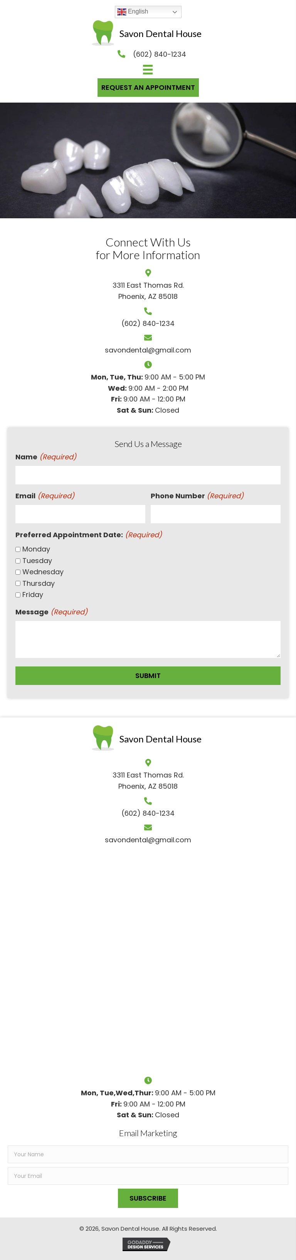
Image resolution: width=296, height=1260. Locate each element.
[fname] (148, 1154)
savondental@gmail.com (148, 350)
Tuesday (37, 560)
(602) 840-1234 (148, 323)
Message (51, 612)
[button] (148, 1198)
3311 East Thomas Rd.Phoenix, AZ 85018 (148, 780)
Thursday (38, 583)
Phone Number (197, 496)
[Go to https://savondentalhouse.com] (146, 33)
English (132, 12)
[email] (148, 1176)
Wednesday (43, 572)
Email (44, 496)
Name (45, 457)
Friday (32, 594)
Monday (36, 549)
